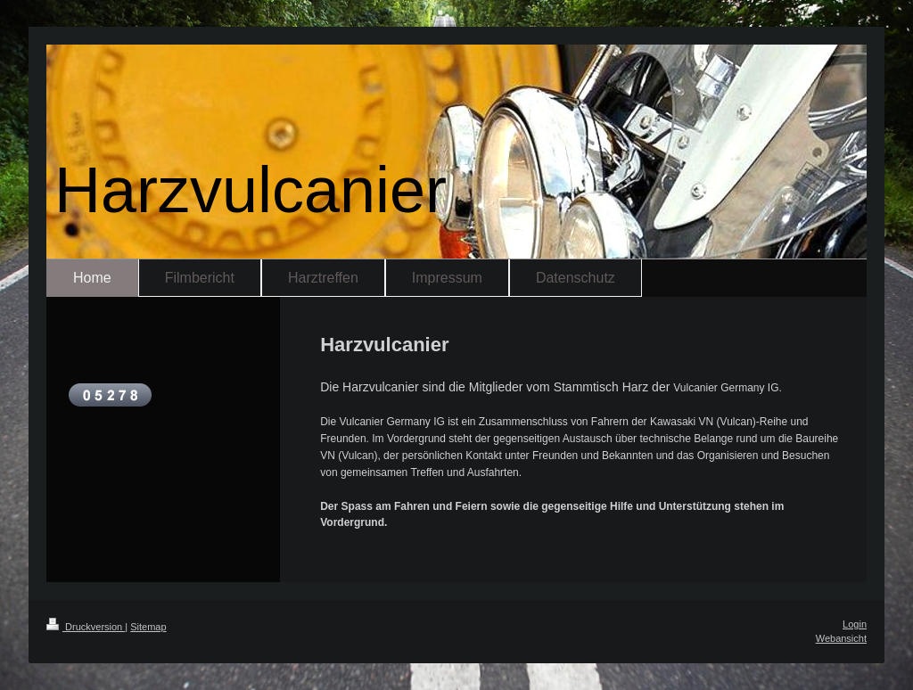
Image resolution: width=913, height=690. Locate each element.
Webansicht (841, 638)
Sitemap (148, 626)
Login (855, 624)
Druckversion (85, 626)
